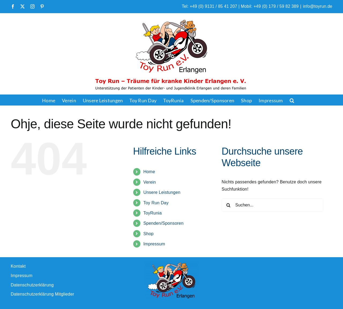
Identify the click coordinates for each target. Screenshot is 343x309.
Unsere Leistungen (161, 192)
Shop (148, 233)
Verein (149, 182)
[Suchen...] (272, 205)
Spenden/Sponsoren (163, 223)
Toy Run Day (156, 203)
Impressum (154, 244)
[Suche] (228, 205)
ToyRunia (152, 213)
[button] (292, 99)
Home (149, 171)
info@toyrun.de (317, 6)
